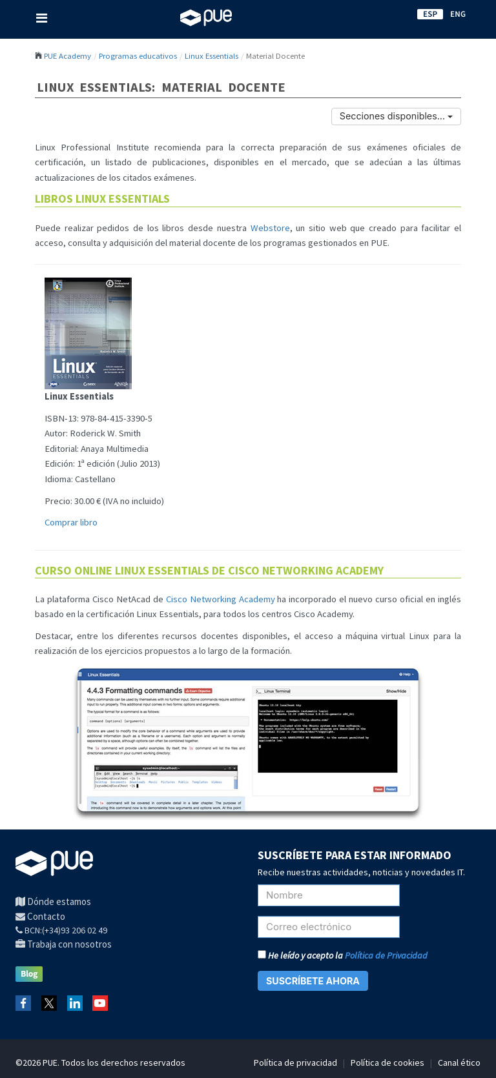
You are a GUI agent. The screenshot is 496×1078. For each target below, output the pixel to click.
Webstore (270, 228)
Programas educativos (138, 55)
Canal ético (459, 1062)
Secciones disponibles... (396, 115)
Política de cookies (387, 1062)
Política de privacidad (295, 1062)
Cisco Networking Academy (220, 599)
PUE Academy (67, 55)
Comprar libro (71, 522)
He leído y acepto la (343, 955)
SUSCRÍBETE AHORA (313, 980)
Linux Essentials (211, 55)
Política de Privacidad (386, 955)
